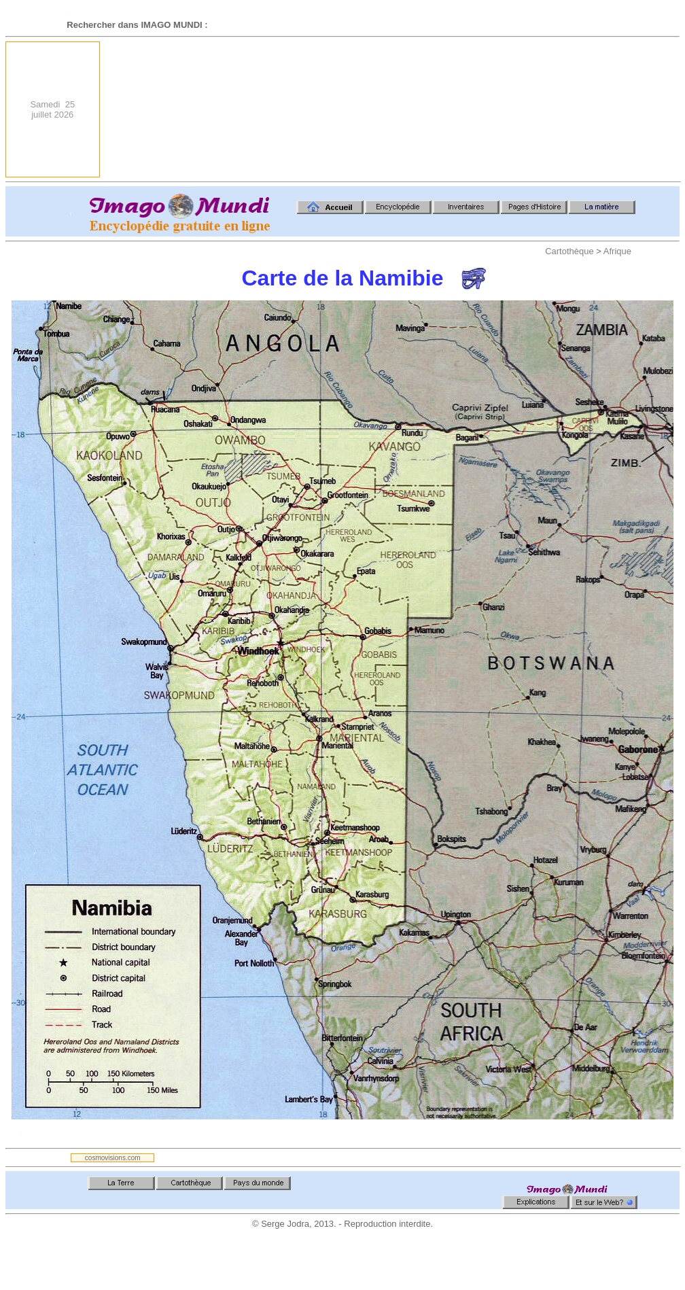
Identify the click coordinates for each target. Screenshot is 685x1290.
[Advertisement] (600, 109)
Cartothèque (569, 251)
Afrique (617, 251)
